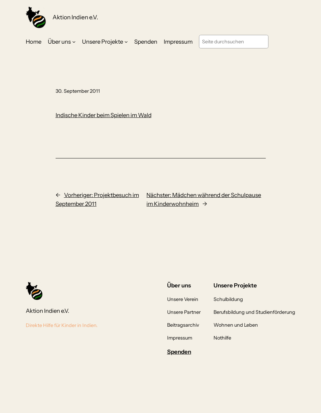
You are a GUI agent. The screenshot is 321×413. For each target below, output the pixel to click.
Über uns (59, 41)
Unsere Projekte (102, 41)
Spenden (179, 351)
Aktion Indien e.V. (75, 17)
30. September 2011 (78, 91)
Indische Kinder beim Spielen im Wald (104, 115)
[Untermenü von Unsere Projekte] (126, 41)
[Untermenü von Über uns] (74, 41)
